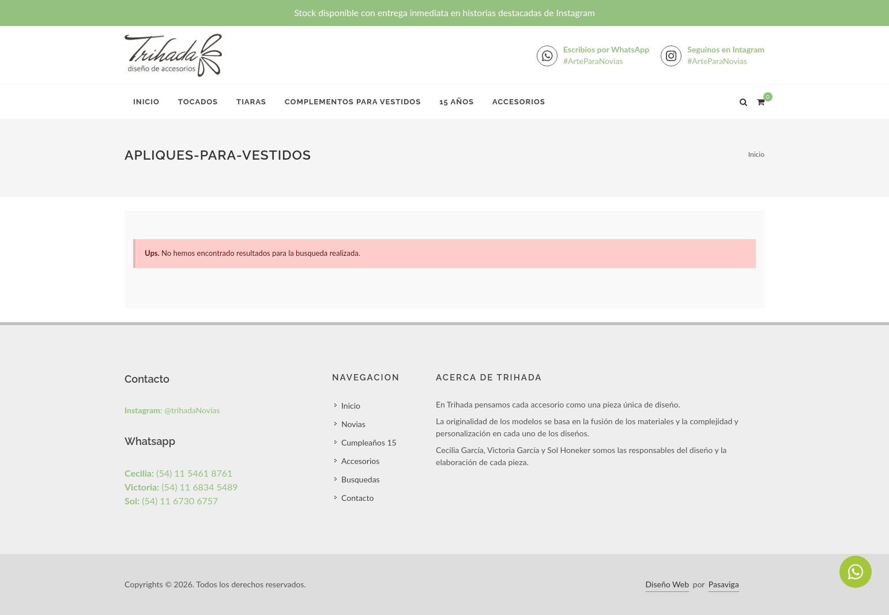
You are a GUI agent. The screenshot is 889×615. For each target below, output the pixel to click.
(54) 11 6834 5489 (181, 486)
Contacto (357, 498)
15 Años (456, 101)
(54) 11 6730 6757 (171, 500)
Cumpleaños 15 (369, 442)
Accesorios (518, 101)
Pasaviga (724, 584)
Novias (353, 424)
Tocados (198, 101)
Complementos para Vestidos (353, 101)
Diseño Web (667, 584)
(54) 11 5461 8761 (178, 472)
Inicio (146, 101)
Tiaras (251, 101)
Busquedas (360, 479)
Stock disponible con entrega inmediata (444, 12)
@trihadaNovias (172, 410)
